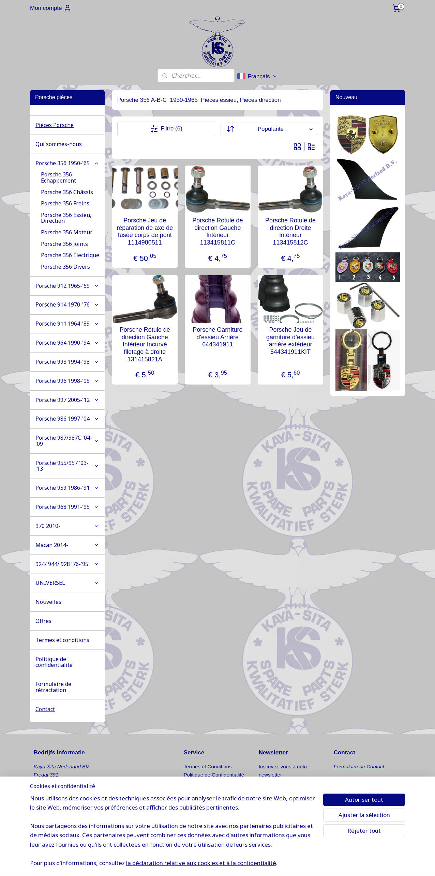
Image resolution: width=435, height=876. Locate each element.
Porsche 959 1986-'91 (67, 487)
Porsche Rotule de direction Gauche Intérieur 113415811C (217, 231)
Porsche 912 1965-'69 (67, 286)
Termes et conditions (62, 640)
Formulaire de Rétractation (214, 783)
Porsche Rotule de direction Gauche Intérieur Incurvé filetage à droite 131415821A (144, 344)
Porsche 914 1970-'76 (67, 304)
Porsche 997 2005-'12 (67, 400)
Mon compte (51, 8)
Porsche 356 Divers (65, 266)
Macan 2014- (67, 545)
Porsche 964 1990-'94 (67, 342)
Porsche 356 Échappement (58, 177)
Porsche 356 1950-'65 (67, 163)
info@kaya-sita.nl (59, 824)
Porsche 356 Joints (64, 244)
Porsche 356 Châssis (67, 192)
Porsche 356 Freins (65, 203)
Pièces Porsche (54, 125)
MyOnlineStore (328, 863)
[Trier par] (269, 129)
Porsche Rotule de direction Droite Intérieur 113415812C (290, 231)
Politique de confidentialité (54, 662)
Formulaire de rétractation (53, 687)
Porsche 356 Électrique (70, 255)
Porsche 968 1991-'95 (67, 507)
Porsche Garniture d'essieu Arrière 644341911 (217, 337)
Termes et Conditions (208, 766)
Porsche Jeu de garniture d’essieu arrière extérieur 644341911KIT (290, 340)
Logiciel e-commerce (275, 863)
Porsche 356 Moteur (66, 232)
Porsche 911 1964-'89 (67, 323)
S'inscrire (276, 792)
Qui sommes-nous (58, 144)
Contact (45, 709)
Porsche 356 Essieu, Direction (66, 218)
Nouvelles (48, 602)
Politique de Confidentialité (214, 775)
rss (252, 863)
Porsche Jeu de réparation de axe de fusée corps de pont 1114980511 (145, 231)
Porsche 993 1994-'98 (67, 361)
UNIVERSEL (67, 582)
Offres (43, 621)
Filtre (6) (166, 129)
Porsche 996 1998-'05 (67, 381)
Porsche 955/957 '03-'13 (67, 466)
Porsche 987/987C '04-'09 (67, 441)
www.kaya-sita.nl (60, 832)
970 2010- (67, 526)
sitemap (239, 863)
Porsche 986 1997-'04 (67, 418)
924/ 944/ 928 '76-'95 (67, 564)
